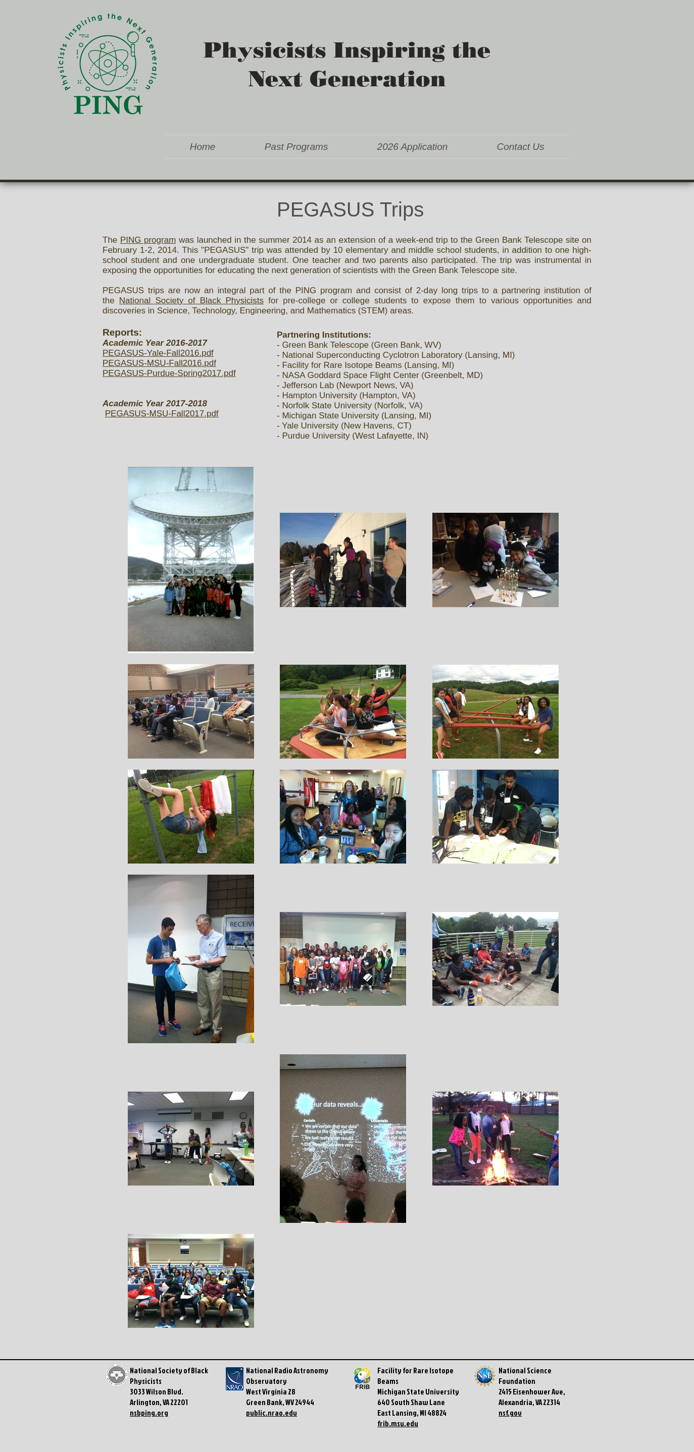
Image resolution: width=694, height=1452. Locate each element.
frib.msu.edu (397, 1423)
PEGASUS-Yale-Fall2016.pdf (158, 353)
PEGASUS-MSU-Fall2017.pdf (162, 413)
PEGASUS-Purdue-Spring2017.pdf (169, 373)
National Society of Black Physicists (191, 300)
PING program (148, 240)
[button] (296, 146)
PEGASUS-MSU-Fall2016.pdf (159, 363)
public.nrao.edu (271, 1413)
